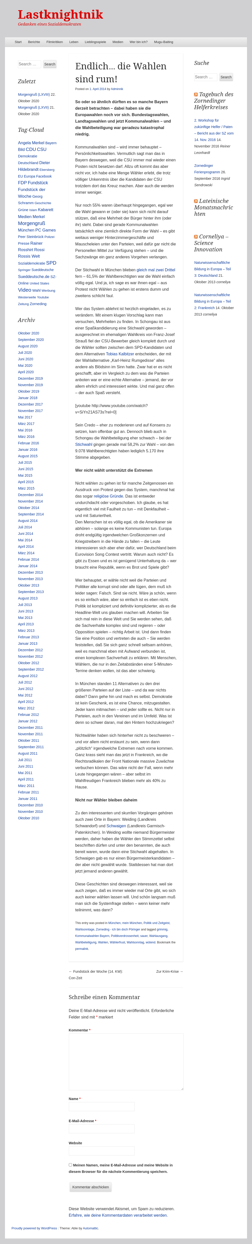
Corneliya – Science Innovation (211, 243)
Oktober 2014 (28, 508)
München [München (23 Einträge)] (26, 230)
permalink (81, 949)
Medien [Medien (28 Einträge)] (25, 216)
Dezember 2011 (30, 728)
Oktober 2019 (28, 391)
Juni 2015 (25, 469)
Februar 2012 (28, 715)
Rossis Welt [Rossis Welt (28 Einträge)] (29, 256)
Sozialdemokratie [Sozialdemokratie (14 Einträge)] (31, 263)
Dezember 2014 (30, 495)
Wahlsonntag (135, 942)
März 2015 (26, 488)
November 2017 (30, 411)
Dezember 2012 (30, 650)
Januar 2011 (27, 799)
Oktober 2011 (28, 740)
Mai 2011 (25, 773)
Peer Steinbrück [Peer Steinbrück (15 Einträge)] (30, 237)
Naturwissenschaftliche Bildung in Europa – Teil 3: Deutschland (212, 269)
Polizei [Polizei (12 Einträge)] (49, 237)
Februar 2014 (28, 559)
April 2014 (26, 547)
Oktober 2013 (28, 585)
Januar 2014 (27, 566)
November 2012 (30, 656)
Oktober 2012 (28, 663)
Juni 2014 (25, 534)
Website (75, 1143)
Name (75, 1099)
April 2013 (26, 624)
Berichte (34, 42)
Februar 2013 (28, 637)
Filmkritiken (54, 42)
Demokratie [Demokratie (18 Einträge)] (27, 156)
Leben (73, 42)
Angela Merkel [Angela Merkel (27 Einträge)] (31, 142)
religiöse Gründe (108, 496)
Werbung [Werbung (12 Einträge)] (48, 290)
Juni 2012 (25, 689)
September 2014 (31, 514)
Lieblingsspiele (95, 42)
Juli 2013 (25, 605)
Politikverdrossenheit (125, 936)
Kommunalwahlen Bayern (92, 936)
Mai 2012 (25, 695)
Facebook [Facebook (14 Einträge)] (44, 176)
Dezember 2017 (30, 404)
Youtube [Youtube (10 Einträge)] (43, 297)
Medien (118, 42)
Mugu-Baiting (163, 42)
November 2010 (30, 812)
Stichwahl (83, 444)
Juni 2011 (25, 766)
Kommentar (79, 1030)
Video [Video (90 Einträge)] (24, 290)
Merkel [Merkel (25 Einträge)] (39, 216)
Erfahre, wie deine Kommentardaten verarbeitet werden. (118, 1215)
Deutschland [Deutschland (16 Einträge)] (28, 163)
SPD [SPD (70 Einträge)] (51, 263)
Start (18, 42)
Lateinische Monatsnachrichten (213, 207)
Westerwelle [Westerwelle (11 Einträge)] (27, 297)
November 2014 (30, 501)
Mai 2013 (25, 618)
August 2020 (28, 346)
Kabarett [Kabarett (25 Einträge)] (45, 209)
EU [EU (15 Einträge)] (20, 176)
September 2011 (31, 747)
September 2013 (31, 592)
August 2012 (28, 676)
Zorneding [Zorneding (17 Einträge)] (38, 304)
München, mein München (125, 923)
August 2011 (28, 753)
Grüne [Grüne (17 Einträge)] (23, 210)
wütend (151, 942)
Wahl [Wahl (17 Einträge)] (36, 290)
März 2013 (26, 631)
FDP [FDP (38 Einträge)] (22, 182)
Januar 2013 (27, 643)
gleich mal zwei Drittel (156, 270)
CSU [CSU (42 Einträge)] (41, 149)
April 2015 (26, 482)
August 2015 (28, 456)
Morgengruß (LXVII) (33, 107)
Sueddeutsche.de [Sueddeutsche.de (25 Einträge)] (33, 276)
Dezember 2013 (30, 572)
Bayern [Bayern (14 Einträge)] (51, 143)
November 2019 (30, 385)
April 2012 (26, 702)
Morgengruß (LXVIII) (34, 94)
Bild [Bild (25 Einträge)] (21, 149)
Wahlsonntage (84, 929)
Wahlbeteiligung (85, 942)
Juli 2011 (25, 760)
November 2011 (30, 734)
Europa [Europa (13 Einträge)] (29, 176)
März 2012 (26, 708)
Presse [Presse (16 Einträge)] (23, 243)
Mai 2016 (25, 430)
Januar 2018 (27, 398)
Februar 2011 (28, 792)
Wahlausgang (158, 936)
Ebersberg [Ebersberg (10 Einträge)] (47, 170)
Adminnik (117, 89)
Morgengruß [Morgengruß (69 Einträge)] (31, 223)
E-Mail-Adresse (82, 1121)
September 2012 (31, 669)
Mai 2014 (25, 540)
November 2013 (30, 579)
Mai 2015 (25, 475)
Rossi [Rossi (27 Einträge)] (39, 249)
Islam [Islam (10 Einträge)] (33, 210)
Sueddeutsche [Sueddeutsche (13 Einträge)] (42, 270)
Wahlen (103, 942)
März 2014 (26, 553)
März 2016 (26, 437)
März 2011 (26, 786)
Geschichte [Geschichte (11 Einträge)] (43, 203)
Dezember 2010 (30, 805)
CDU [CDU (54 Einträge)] (31, 149)
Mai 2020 (25, 366)
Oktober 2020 (28, 333)
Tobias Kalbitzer (120, 354)
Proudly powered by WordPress (34, 1228)
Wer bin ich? (139, 42)
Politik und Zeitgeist (156, 923)
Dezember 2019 (30, 378)
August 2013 (28, 598)
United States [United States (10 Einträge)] (39, 283)
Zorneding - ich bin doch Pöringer (118, 929)
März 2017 (26, 424)
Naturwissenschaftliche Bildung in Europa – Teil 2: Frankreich (212, 301)
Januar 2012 (27, 721)
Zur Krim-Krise (169, 971)
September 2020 (31, 340)
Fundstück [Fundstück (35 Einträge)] (38, 182)
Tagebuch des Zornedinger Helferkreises (213, 100)
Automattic (90, 1228)
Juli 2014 (25, 527)
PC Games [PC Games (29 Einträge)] (45, 230)
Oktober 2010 (28, 818)
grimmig (162, 929)
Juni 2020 (25, 359)
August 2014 (28, 521)
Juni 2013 (25, 611)
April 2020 (26, 372)
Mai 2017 (25, 417)
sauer (144, 936)
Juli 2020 (25, 353)
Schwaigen (116, 826)
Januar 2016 (27, 450)
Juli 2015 (25, 462)
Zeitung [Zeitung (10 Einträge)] (23, 304)
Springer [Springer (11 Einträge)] (24, 270)
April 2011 (26, 779)
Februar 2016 (28, 443)
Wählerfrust (117, 942)
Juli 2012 (25, 682)
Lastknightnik (60, 14)
